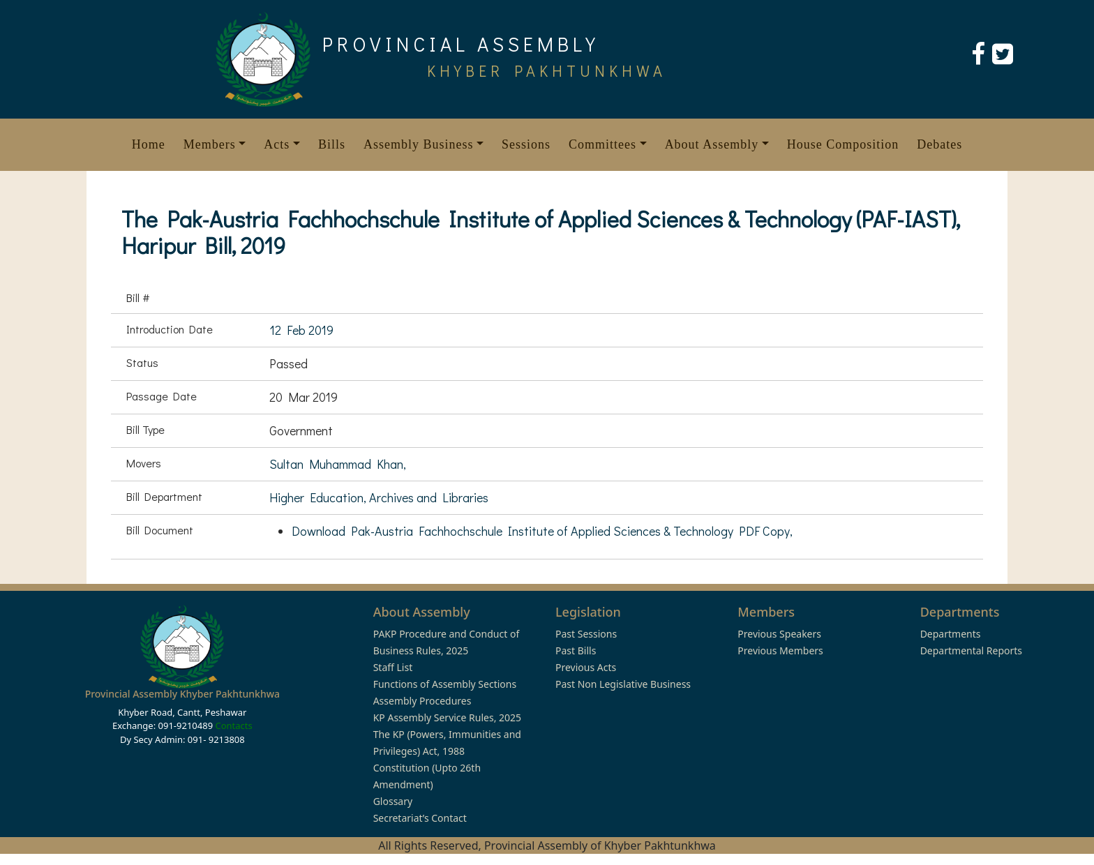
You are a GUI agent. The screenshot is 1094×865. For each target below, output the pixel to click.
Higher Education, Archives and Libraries (378, 497)
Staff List (393, 667)
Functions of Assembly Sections (445, 684)
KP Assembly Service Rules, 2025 (447, 717)
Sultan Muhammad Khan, (337, 464)
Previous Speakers (779, 633)
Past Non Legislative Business (623, 684)
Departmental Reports (971, 650)
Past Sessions (586, 633)
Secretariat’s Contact (420, 818)
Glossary (392, 801)
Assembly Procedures (422, 700)
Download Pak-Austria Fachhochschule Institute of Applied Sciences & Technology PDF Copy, (542, 530)
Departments (950, 633)
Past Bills (575, 650)
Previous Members (780, 650)
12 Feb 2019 (301, 330)
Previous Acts (585, 667)
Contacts (233, 725)
